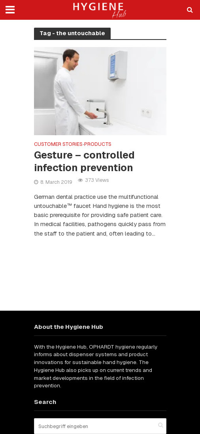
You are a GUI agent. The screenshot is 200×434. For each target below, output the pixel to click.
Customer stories (58, 144)
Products (97, 144)
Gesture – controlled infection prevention (84, 161)
